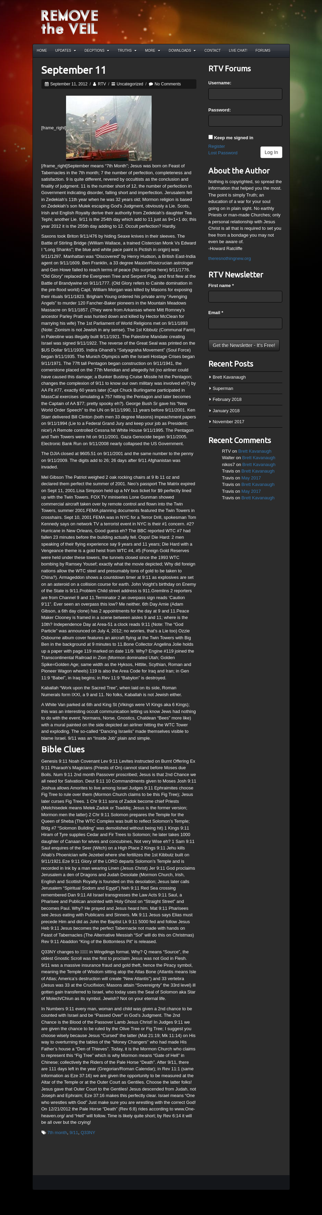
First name (221, 285)
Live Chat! (238, 50)
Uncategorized (130, 84)
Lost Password (222, 152)
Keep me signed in (233, 137)
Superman (222, 388)
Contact (212, 50)
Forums (263, 50)
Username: (219, 82)
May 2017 (251, 477)
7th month (57, 1132)
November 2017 (228, 421)
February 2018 (227, 399)
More (152, 50)
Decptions (97, 50)
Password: (219, 109)
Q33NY (88, 1132)
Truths (127, 50)
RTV (102, 84)
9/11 (73, 1132)
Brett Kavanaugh (229, 377)
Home (42, 50)
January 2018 (226, 410)
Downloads (182, 50)
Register (216, 146)
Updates (65, 50)
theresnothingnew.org (229, 258)
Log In (271, 152)
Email (215, 312)
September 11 (73, 70)
